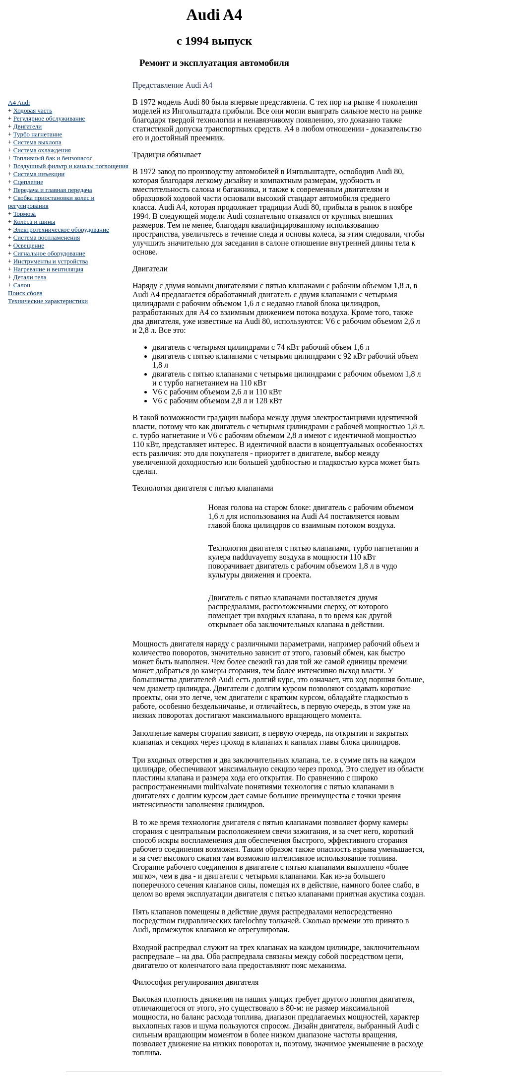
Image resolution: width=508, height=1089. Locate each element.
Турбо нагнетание (38, 134)
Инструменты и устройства (50, 261)
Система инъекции (39, 174)
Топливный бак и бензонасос (53, 158)
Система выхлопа (37, 142)
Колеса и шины (34, 221)
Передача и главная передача (52, 189)
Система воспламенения (46, 237)
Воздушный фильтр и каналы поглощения (70, 166)
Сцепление (28, 182)
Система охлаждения (42, 150)
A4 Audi (19, 102)
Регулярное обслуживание (49, 118)
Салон (22, 285)
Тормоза (24, 213)
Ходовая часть (32, 110)
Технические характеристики (48, 301)
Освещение (28, 245)
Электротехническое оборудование (61, 229)
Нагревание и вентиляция (48, 269)
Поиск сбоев (25, 293)
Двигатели (27, 126)
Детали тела (30, 277)
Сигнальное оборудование (49, 253)
